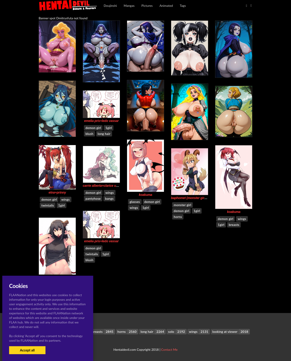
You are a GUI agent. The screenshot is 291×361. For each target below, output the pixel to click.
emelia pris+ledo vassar (101, 121)
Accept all (27, 350)
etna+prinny (57, 192)
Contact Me (169, 349)
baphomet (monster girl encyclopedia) (198, 198)
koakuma (145, 195)
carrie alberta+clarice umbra (103, 185)
